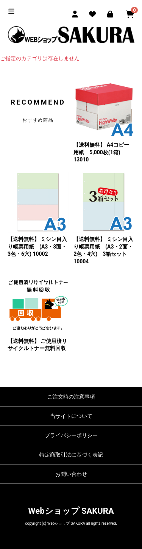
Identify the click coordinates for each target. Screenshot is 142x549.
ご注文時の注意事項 (71, 397)
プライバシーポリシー (71, 435)
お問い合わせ (71, 474)
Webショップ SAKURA (71, 511)
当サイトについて (71, 416)
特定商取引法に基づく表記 (71, 455)
